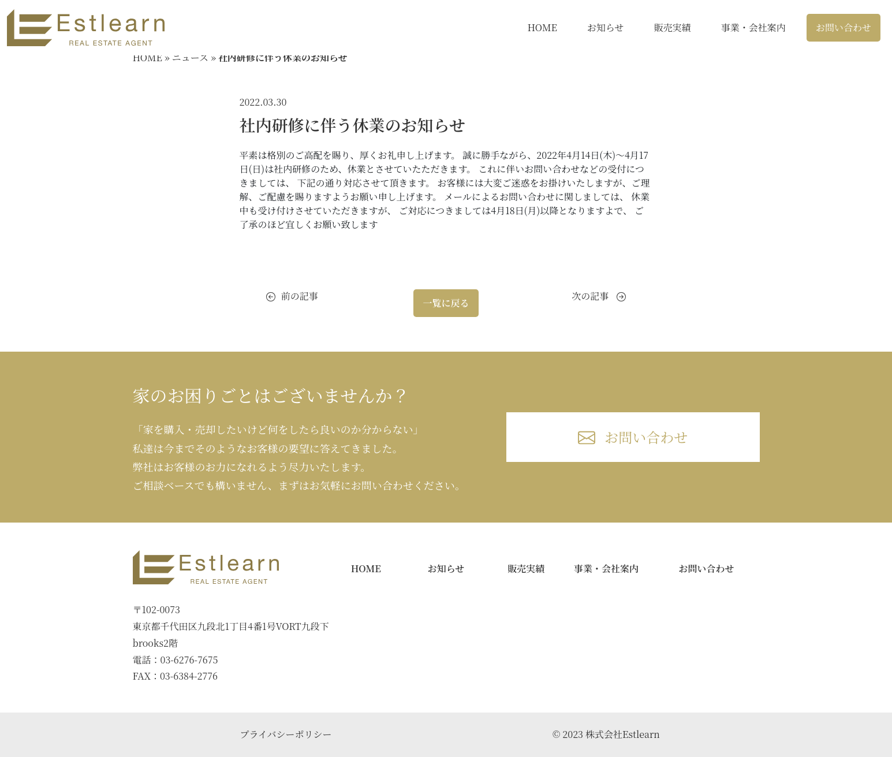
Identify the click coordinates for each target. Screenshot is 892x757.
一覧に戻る (446, 302)
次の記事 (599, 296)
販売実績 (672, 27)
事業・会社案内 (753, 27)
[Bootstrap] (206, 567)
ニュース (190, 57)
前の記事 (292, 296)
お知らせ (605, 27)
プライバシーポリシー (285, 734)
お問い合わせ (843, 27)
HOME (542, 27)
